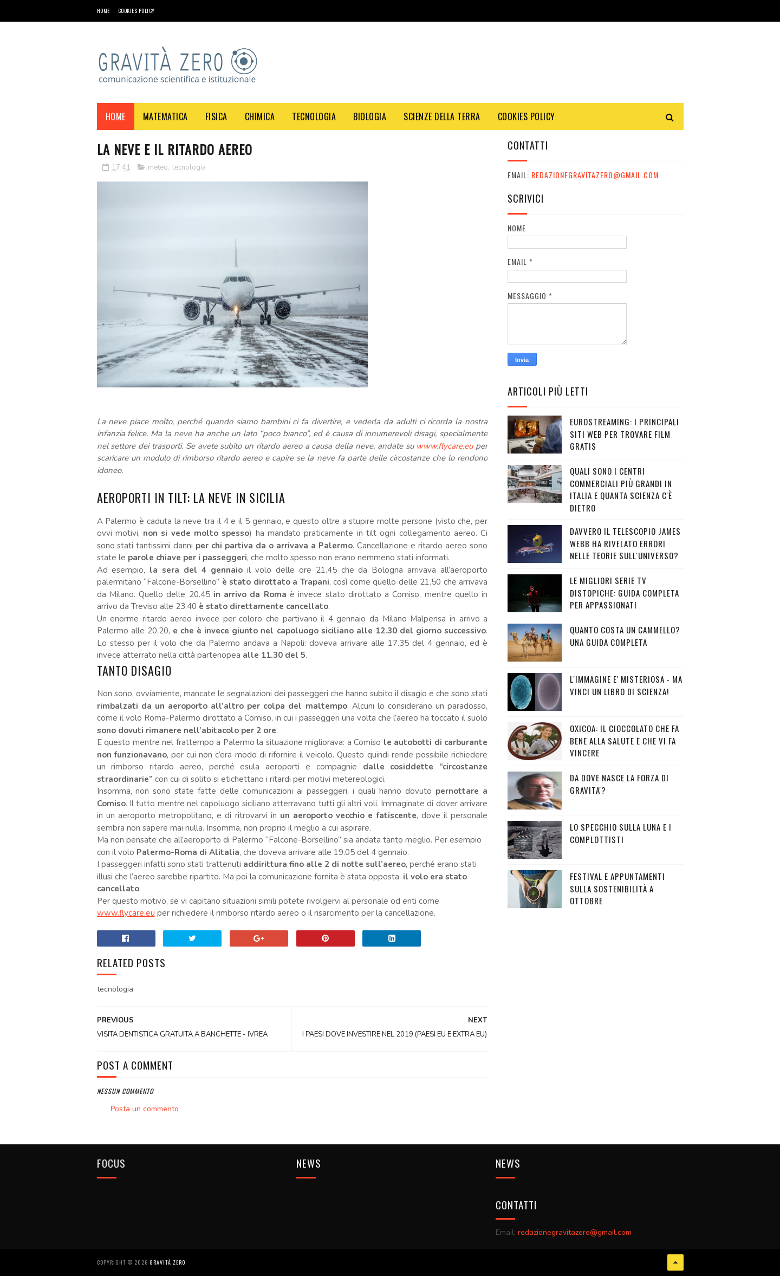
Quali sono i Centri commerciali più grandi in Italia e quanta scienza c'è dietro (621, 489)
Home (103, 11)
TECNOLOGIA (314, 116)
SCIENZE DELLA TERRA (442, 116)
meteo (158, 167)
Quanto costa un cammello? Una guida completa (625, 636)
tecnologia (189, 167)
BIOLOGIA (369, 116)
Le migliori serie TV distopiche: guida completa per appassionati (624, 592)
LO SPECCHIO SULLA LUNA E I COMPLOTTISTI (621, 833)
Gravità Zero (167, 1262)
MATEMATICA (165, 116)
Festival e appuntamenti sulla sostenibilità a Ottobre (617, 888)
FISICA (216, 116)
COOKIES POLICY (136, 11)
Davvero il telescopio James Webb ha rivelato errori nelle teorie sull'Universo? (625, 543)
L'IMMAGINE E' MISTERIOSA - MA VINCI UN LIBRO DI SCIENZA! (626, 685)
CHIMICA (260, 116)
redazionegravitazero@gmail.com (595, 174)
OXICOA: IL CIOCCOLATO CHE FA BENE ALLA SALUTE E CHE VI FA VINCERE (624, 740)
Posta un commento (144, 1109)
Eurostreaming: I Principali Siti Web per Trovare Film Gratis (624, 434)
